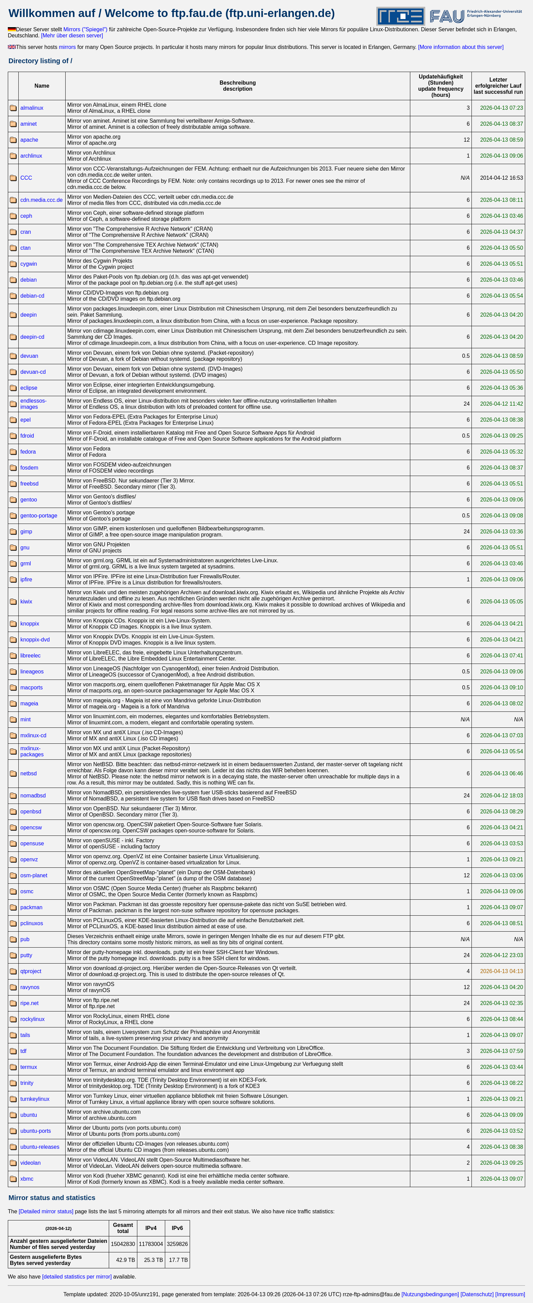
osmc (26, 891)
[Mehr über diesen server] (72, 35)
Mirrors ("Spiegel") (86, 29)
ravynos (29, 987)
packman (31, 907)
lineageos (32, 671)
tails (25, 1035)
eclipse (28, 388)
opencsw (31, 827)
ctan (25, 248)
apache (29, 140)
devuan (29, 356)
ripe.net (29, 1003)
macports (31, 687)
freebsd (29, 484)
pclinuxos (31, 923)
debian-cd (32, 296)
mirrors (67, 47)
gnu (25, 547)
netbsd (28, 773)
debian (28, 280)
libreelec (30, 655)
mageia (29, 703)
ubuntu (28, 1115)
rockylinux (32, 1019)
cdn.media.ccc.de (41, 200)
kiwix (26, 601)
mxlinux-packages (32, 751)
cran (25, 232)
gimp (26, 531)
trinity (26, 1083)
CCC (26, 178)
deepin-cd (32, 337)
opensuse (32, 843)
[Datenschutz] (477, 1294)
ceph (26, 216)
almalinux (32, 108)
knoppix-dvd (35, 639)
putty (26, 955)
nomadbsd (33, 795)
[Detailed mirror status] (46, 1211)
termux (28, 1067)
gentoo (28, 500)
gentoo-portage (38, 515)
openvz (29, 859)
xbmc (26, 1179)
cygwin (28, 264)
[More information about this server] (461, 47)
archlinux (31, 156)
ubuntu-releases (39, 1147)
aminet (28, 124)
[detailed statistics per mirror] (77, 1277)
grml (25, 563)
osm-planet (33, 875)
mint (25, 719)
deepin (28, 315)
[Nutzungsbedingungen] (430, 1294)
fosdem (29, 468)
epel (25, 420)
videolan (30, 1163)
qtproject (30, 971)
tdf (23, 1051)
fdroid (27, 436)
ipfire (26, 579)
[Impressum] (510, 1294)
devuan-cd (33, 372)
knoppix (29, 624)
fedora (28, 452)
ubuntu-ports (35, 1131)
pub (25, 939)
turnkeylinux (34, 1099)
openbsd (30, 811)
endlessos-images (33, 404)
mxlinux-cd (33, 735)
